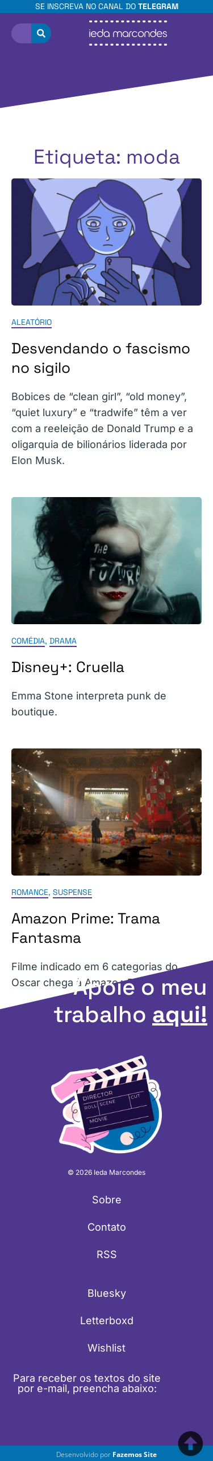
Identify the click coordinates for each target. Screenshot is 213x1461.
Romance (29, 893)
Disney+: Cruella (67, 667)
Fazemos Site (134, 1454)
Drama (63, 641)
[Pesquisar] (41, 33)
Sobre (107, 1200)
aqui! (179, 1014)
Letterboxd (106, 1320)
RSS (107, 1254)
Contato (106, 1227)
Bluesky (106, 1293)
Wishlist (106, 1348)
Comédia (28, 641)
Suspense (72, 893)
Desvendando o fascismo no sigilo (100, 358)
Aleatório (31, 322)
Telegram (158, 6)
